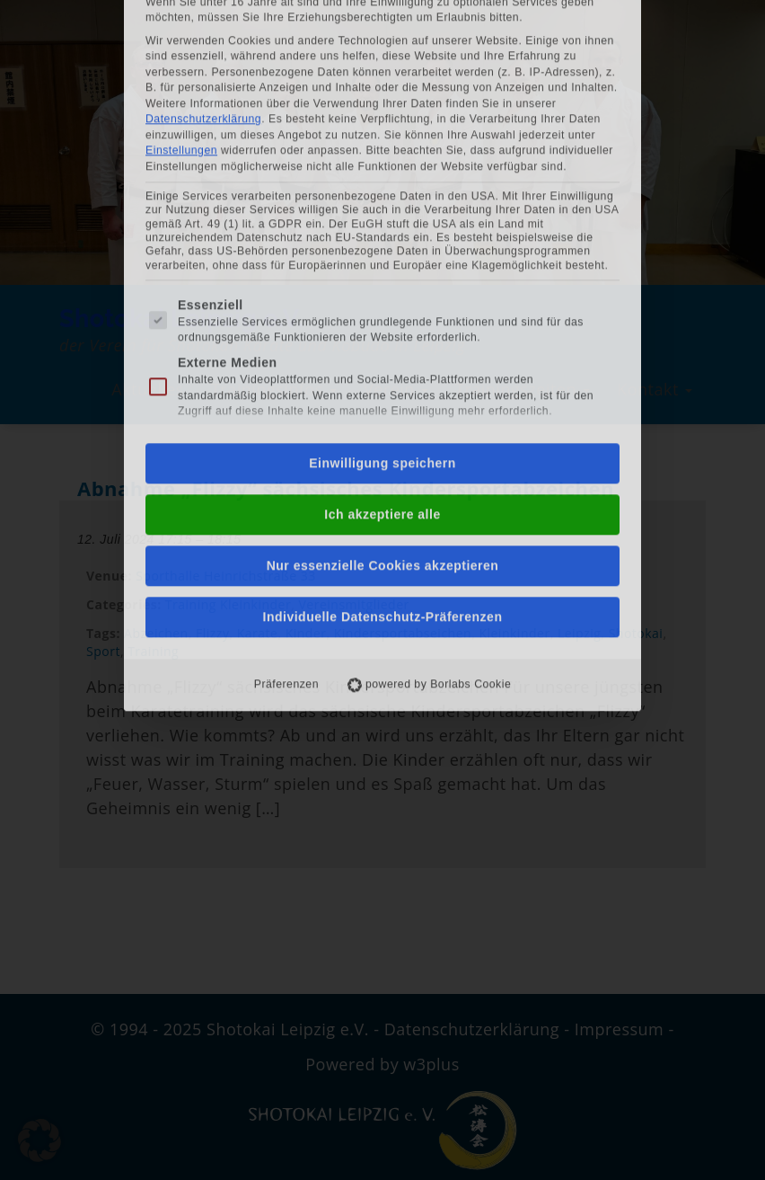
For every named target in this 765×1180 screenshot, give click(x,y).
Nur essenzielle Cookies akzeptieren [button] (383, 325)
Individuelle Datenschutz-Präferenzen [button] (383, 376)
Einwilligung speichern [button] (382, 223)
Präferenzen (286, 444)
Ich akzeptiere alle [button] (382, 274)
